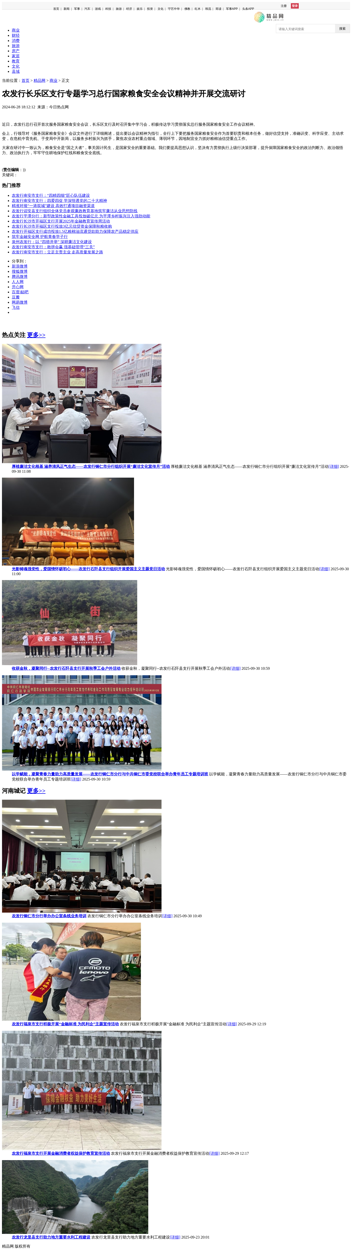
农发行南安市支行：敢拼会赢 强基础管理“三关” (53, 247)
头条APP (248, 9)
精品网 (39, 80)
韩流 (208, 9)
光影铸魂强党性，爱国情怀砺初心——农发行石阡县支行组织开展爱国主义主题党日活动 (88, 569)
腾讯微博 (19, 276)
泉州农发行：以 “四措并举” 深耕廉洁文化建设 (52, 242)
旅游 (119, 9)
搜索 (342, 28)
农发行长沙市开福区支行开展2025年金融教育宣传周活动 (61, 221)
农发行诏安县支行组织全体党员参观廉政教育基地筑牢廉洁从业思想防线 (74, 211)
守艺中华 (174, 9)
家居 (16, 56)
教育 (16, 61)
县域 (16, 71)
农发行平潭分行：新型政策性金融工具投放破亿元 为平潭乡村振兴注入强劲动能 (81, 216)
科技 (108, 9)
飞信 (16, 307)
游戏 (98, 9)
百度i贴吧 (20, 292)
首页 (56, 9)
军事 (77, 9)
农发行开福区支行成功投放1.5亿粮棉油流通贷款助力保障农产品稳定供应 (75, 231)
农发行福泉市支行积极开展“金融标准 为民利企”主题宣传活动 (65, 1024)
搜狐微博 (19, 271)
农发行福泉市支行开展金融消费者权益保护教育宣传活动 (61, 1153)
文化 (160, 9)
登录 (295, 6)
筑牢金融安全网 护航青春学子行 (40, 237)
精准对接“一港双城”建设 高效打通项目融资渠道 (53, 206)
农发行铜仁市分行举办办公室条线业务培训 (49, 916)
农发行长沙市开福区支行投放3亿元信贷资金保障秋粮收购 (62, 226)
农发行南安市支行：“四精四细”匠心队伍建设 (51, 195)
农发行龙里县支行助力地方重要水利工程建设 (51, 1237)
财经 (16, 35)
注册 (284, 6)
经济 (129, 9)
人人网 (18, 282)
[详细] (333, 466)
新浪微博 (19, 266)
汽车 (87, 9)
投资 (150, 9)
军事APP (232, 9)
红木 (198, 9)
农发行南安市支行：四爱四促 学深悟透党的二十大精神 (59, 200)
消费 (16, 40)
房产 (16, 51)
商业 (16, 30)
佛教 (187, 9)
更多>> (36, 335)
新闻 (66, 9)
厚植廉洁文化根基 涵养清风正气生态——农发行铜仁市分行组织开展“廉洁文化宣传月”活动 (91, 466)
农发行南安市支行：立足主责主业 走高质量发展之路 (57, 252)
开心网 (18, 287)
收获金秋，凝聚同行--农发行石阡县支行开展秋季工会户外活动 (66, 668)
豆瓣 (16, 297)
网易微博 (19, 302)
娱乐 (140, 9)
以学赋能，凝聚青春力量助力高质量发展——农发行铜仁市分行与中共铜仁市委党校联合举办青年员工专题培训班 (110, 774)
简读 (218, 9)
